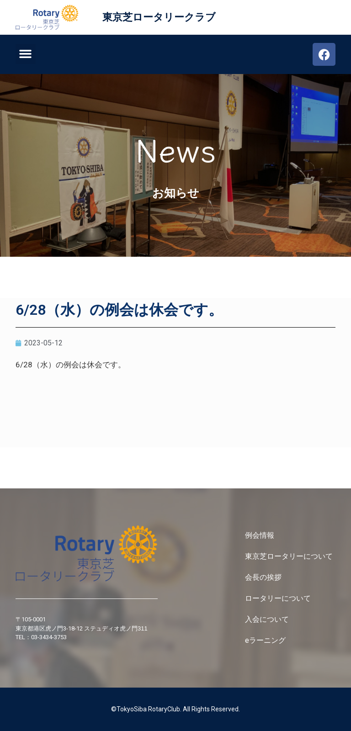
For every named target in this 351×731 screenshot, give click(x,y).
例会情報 (259, 535)
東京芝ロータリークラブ (159, 17)
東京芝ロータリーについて (290, 556)
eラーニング (265, 640)
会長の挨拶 (263, 577)
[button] (26, 54)
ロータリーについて (279, 598)
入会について (268, 619)
